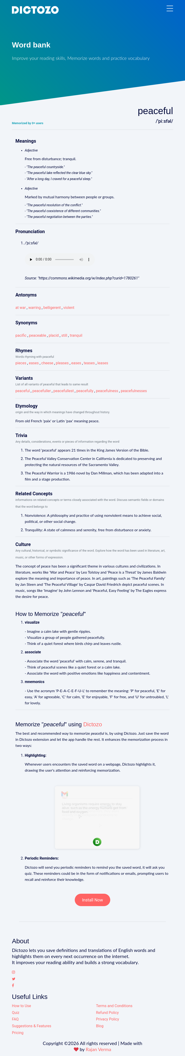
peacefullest (63, 391)
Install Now (92, 899)
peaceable (37, 335)
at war (20, 307)
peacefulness (107, 391)
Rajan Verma (98, 1049)
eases (34, 363)
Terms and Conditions (114, 1006)
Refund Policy (107, 1012)
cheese (47, 363)
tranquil (76, 335)
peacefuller (41, 391)
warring (34, 307)
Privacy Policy (107, 1019)
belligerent (52, 307)
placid (54, 335)
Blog (99, 1026)
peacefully (84, 391)
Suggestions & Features (31, 1026)
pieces (20, 363)
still (64, 335)
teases (89, 363)
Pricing (18, 1033)
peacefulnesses (134, 391)
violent (68, 307)
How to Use (21, 1006)
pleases (62, 363)
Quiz (15, 1012)
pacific (20, 335)
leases (102, 363)
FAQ (15, 1019)
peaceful (22, 391)
